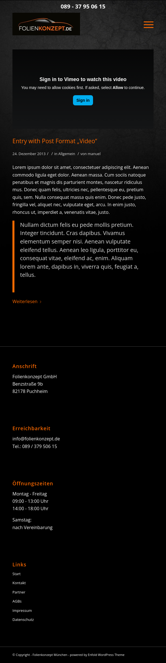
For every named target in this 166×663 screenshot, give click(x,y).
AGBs (16, 601)
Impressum (22, 610)
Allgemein (66, 153)
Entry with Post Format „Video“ (54, 141)
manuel (94, 153)
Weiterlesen (27, 301)
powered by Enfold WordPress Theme (97, 655)
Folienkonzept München (50, 655)
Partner (18, 592)
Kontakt (19, 582)
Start (16, 573)
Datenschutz (23, 619)
